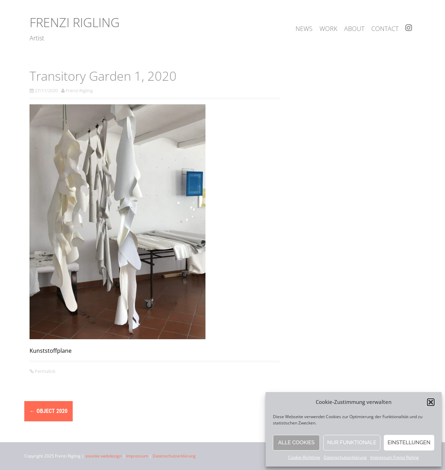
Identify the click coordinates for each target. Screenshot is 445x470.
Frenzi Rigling (75, 22)
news (304, 28)
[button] (430, 402)
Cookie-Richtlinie (304, 457)
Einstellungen (409, 442)
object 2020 (48, 411)
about (354, 28)
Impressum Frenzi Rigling (394, 457)
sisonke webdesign (103, 456)
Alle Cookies (296, 442)
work (328, 28)
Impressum (137, 456)
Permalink (45, 371)
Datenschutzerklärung (345, 457)
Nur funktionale (352, 442)
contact (384, 28)
